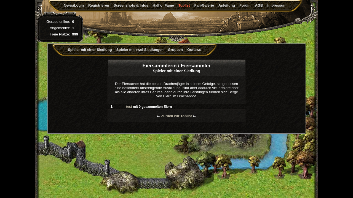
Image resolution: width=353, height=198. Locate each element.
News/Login (74, 5)
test (129, 107)
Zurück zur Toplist (176, 116)
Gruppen (175, 50)
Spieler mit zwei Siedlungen (140, 50)
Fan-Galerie (204, 5)
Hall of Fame (163, 5)
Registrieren (98, 5)
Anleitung (226, 5)
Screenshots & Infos (131, 5)
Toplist (184, 5)
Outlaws (194, 50)
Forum (244, 5)
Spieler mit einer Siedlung (90, 50)
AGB (259, 5)
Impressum (276, 5)
